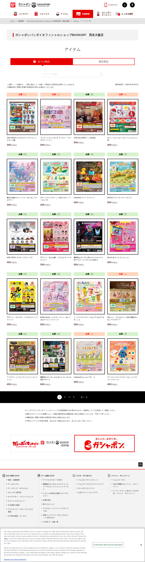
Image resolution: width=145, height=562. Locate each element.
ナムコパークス (119, 480)
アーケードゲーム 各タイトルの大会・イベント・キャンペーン (126, 492)
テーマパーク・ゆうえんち (18, 488)
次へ (83, 397)
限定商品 (103, 61)
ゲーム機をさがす (48, 475)
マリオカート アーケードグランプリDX (55, 509)
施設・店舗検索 (14, 480)
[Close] (141, 545)
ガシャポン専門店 (14, 492)
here (6, 539)
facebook (132, 4)
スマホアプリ (113, 5)
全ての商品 (44, 61)
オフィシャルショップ (16, 501)
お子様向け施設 (14, 505)
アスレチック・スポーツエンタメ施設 (20, 510)
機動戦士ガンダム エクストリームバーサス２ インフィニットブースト (55, 486)
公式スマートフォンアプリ (88, 492)
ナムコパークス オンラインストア (91, 484)
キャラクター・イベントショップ (20, 496)
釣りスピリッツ (49, 504)
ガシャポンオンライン (86, 488)
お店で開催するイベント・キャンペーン (125, 485)
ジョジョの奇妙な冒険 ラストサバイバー (55, 494)
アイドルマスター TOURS (52, 480)
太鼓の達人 (47, 500)
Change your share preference (15, 561)
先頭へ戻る (140, 464)
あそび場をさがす (12, 475)
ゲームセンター (14, 484)
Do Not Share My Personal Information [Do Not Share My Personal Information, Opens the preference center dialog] (107, 546)
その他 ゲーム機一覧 (50, 522)
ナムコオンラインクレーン (88, 480)
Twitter (124, 4)
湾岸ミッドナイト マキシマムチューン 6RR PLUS (55, 516)
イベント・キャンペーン (120, 475)
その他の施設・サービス (17, 516)
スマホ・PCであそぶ (84, 475)
